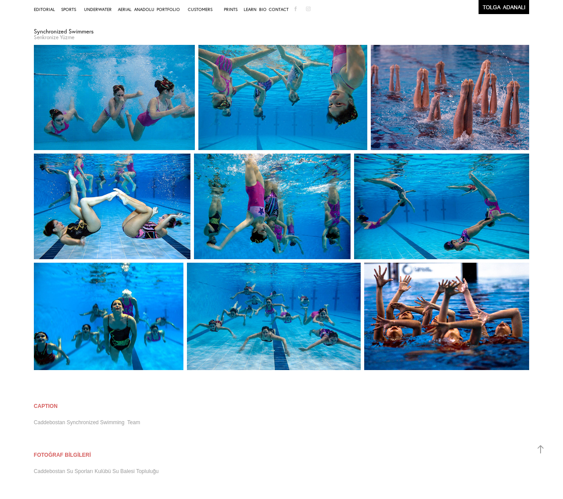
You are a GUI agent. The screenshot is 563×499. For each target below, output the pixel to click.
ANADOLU (144, 9)
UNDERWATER (98, 9)
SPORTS (68, 9)
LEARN (250, 9)
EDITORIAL (44, 9)
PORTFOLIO (168, 9)
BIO (263, 9)
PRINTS (231, 9)
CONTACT (279, 9)
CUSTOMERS (200, 9)
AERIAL (125, 9)
